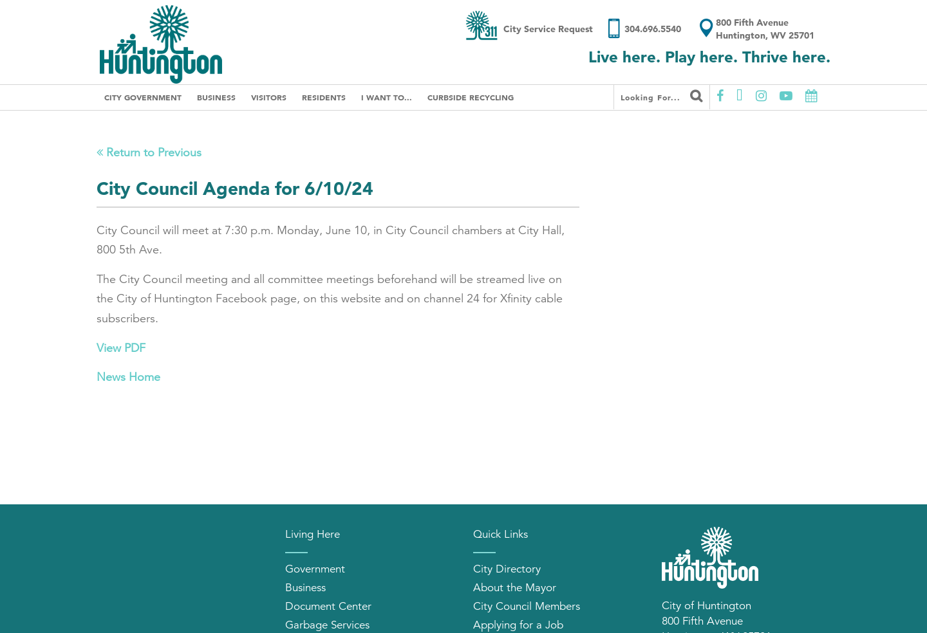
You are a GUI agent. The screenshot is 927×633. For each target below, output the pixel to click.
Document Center (328, 606)
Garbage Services (327, 625)
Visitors (268, 97)
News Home (128, 377)
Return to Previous (149, 152)
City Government (143, 97)
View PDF (121, 348)
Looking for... (662, 95)
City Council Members (526, 606)
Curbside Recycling (470, 97)
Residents (324, 97)
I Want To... (386, 97)
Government (315, 569)
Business (216, 97)
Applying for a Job (518, 625)
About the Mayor (514, 587)
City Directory (507, 569)
